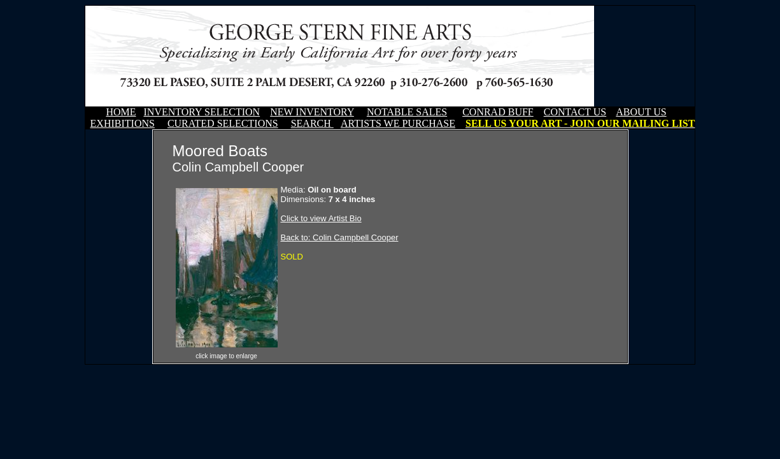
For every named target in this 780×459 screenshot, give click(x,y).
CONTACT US (575, 111)
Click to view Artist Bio (321, 218)
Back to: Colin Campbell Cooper (340, 237)
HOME (121, 111)
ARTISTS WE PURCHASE (398, 123)
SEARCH (312, 123)
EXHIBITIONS (122, 123)
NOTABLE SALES (407, 111)
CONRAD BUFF (498, 111)
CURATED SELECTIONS (222, 123)
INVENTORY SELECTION (202, 111)
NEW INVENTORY (312, 111)
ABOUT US (641, 111)
